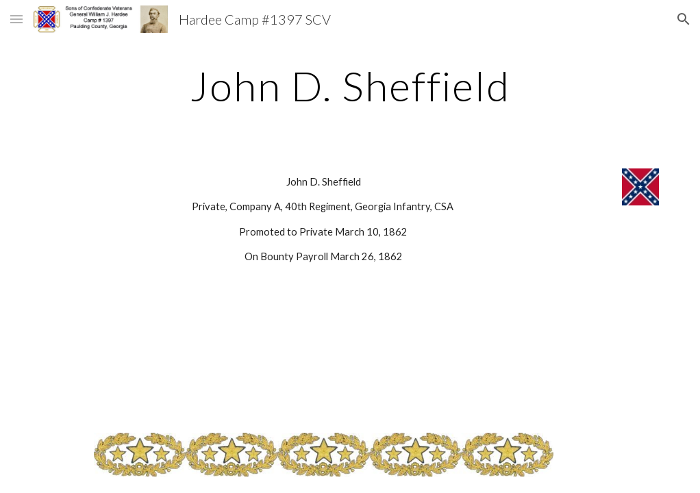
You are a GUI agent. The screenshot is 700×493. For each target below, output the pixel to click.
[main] (350, 86)
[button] (16, 19)
